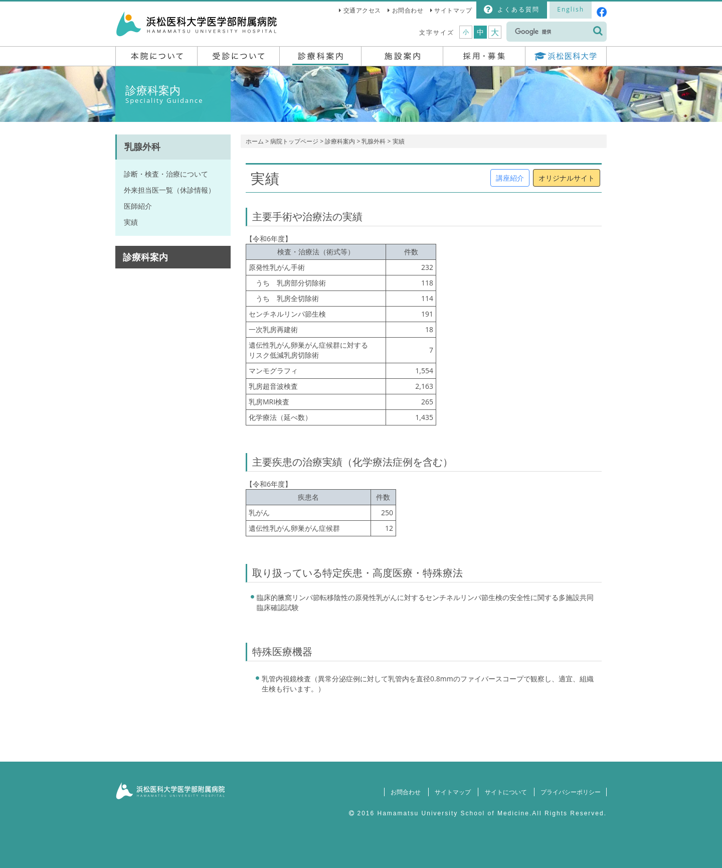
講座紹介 (510, 178)
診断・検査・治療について (166, 174)
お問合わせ (408, 10)
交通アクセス (362, 10)
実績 (131, 222)
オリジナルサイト (566, 178)
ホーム (255, 141)
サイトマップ (453, 10)
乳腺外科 (374, 141)
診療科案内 (340, 141)
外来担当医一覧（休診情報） (169, 190)
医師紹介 (138, 206)
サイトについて (504, 792)
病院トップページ (294, 141)
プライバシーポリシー (570, 792)
